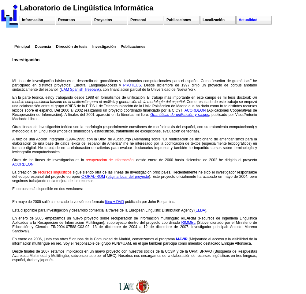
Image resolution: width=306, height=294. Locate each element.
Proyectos (103, 20)
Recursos (66, 20)
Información (32, 20)
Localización (214, 20)
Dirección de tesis (72, 46)
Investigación (104, 46)
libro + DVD (114, 202)
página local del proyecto (128, 176)
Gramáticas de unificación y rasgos (179, 115)
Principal (22, 46)
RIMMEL (188, 222)
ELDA (200, 210)
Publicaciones (178, 20)
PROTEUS (132, 85)
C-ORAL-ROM (93, 176)
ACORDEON (195, 110)
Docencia (43, 46)
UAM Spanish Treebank (80, 89)
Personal (138, 20)
